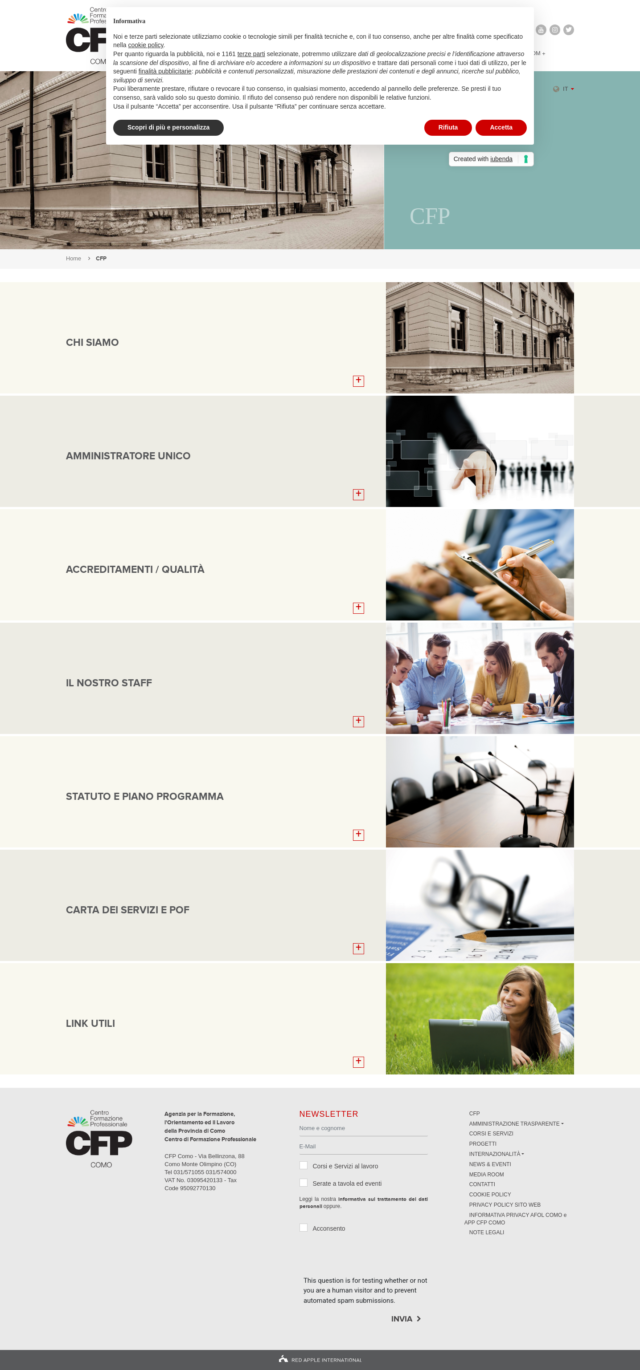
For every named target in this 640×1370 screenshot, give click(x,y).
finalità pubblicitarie (165, 71)
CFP (474, 1114)
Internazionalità (495, 1154)
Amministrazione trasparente (514, 1124)
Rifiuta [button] (448, 127)
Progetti (482, 1144)
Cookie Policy (490, 1195)
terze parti (251, 53)
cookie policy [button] (145, 45)
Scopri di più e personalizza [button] (168, 127)
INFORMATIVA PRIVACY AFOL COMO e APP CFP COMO (515, 1219)
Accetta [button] (501, 127)
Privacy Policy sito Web (505, 1205)
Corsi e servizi (491, 1134)
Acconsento (329, 1228)
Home (73, 258)
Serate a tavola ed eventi (347, 1183)
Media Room (486, 1174)
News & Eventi (490, 1164)
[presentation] (371, 1258)
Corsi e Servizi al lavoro (345, 1166)
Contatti (482, 1184)
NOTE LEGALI (487, 1232)
